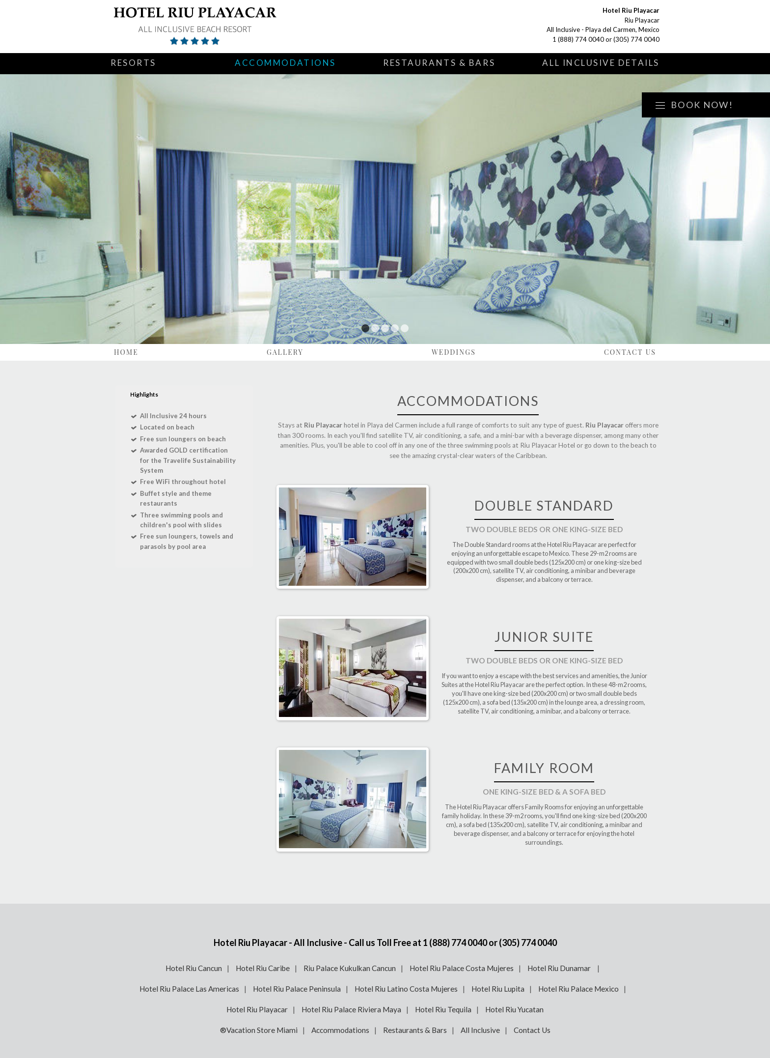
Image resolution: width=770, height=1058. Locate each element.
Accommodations (285, 62)
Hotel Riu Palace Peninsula (297, 988)
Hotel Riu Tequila (443, 1009)
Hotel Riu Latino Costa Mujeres (406, 988)
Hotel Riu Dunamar (559, 968)
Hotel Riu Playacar (257, 1009)
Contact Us (630, 352)
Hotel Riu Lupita (497, 988)
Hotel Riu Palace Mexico (578, 988)
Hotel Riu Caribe (263, 968)
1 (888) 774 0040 (578, 39)
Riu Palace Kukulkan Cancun (349, 968)
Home (126, 352)
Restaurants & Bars (439, 62)
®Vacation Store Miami (259, 1030)
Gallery (285, 352)
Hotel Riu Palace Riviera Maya (351, 1009)
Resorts (133, 62)
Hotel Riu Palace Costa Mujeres (462, 968)
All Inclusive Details (601, 62)
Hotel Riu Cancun (193, 968)
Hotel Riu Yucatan (514, 1009)
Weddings (454, 352)
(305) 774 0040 (636, 39)
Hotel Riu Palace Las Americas (189, 988)
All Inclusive (480, 1030)
